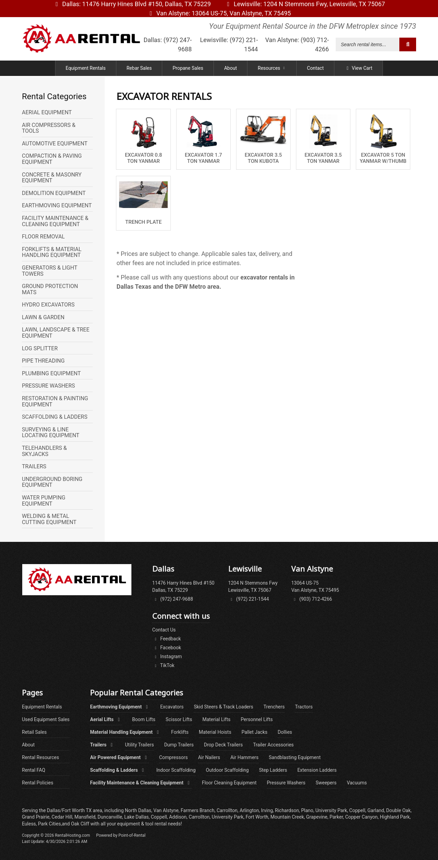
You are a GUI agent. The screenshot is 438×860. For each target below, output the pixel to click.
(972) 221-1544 (248, 599)
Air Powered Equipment (119, 757)
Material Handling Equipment (125, 732)
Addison (177, 817)
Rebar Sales (139, 69)
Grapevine (316, 817)
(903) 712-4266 (311, 599)
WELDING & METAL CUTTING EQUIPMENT (49, 519)
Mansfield (85, 817)
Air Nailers (209, 757)
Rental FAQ (33, 770)
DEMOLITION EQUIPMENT (54, 193)
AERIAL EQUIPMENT (47, 112)
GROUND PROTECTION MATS (50, 289)
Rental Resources (40, 757)
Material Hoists (215, 732)
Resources (272, 69)
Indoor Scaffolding (176, 770)
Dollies (285, 732)
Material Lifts (216, 719)
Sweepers (325, 782)
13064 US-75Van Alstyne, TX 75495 (315, 586)
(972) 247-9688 (172, 599)
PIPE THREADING (43, 361)
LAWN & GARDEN (43, 317)
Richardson (287, 810)
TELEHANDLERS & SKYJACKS (44, 451)
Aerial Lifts (106, 719)
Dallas (132, 4)
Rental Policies (37, 782)
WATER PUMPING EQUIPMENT (43, 501)
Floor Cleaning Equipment (229, 782)
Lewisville (304, 4)
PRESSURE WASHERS (48, 386)
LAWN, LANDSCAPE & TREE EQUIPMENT (55, 333)
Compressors (173, 757)
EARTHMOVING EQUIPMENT (57, 206)
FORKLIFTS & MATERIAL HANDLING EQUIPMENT (51, 252)
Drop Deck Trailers (223, 744)
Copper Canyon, (362, 817)
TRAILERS (34, 467)
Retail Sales (34, 732)
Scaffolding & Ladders (118, 770)
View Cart (358, 69)
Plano (307, 810)
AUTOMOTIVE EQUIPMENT (55, 144)
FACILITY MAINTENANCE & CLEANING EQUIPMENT (55, 221)
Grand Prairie (36, 817)
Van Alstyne (219, 13)
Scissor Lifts (179, 719)
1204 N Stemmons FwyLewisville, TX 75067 (253, 586)
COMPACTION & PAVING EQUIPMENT (52, 159)
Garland (376, 810)
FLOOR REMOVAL (43, 237)
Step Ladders (273, 770)
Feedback (166, 638)
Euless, (29, 823)
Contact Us (164, 630)
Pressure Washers (286, 782)
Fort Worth (257, 817)
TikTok (163, 665)
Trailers (102, 744)
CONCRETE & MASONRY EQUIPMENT (51, 178)
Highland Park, (395, 817)
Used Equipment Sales (45, 719)
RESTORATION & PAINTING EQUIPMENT (55, 401)
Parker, (337, 817)
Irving (267, 810)
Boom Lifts (143, 719)
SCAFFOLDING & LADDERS (54, 417)
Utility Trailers (139, 744)
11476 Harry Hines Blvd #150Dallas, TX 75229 (183, 586)
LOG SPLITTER (40, 349)
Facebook (166, 647)
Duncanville (110, 817)
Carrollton (199, 817)
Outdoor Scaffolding (227, 770)
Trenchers (274, 706)
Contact (315, 69)
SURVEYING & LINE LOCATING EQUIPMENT (50, 433)
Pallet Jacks (255, 732)
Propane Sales (187, 69)
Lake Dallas (136, 817)
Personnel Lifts (257, 719)
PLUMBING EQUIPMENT (51, 373)
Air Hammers (244, 757)
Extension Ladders (317, 770)
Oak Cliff (80, 823)
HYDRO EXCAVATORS (48, 305)
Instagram (167, 656)
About (230, 69)
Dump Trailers (179, 744)
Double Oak (398, 810)
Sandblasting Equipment (295, 757)
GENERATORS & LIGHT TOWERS (49, 271)
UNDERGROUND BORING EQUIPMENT (52, 482)
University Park (228, 817)
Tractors (304, 706)
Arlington (249, 810)
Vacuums (356, 782)
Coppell (159, 817)
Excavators (171, 706)
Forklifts (180, 732)
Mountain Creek (287, 817)
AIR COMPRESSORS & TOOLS (48, 128)
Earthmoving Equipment (120, 706)
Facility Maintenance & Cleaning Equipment (141, 782)
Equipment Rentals (86, 69)
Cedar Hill (62, 817)
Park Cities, (50, 823)
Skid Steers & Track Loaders (223, 706)
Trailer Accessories (273, 744)
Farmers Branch (198, 810)
